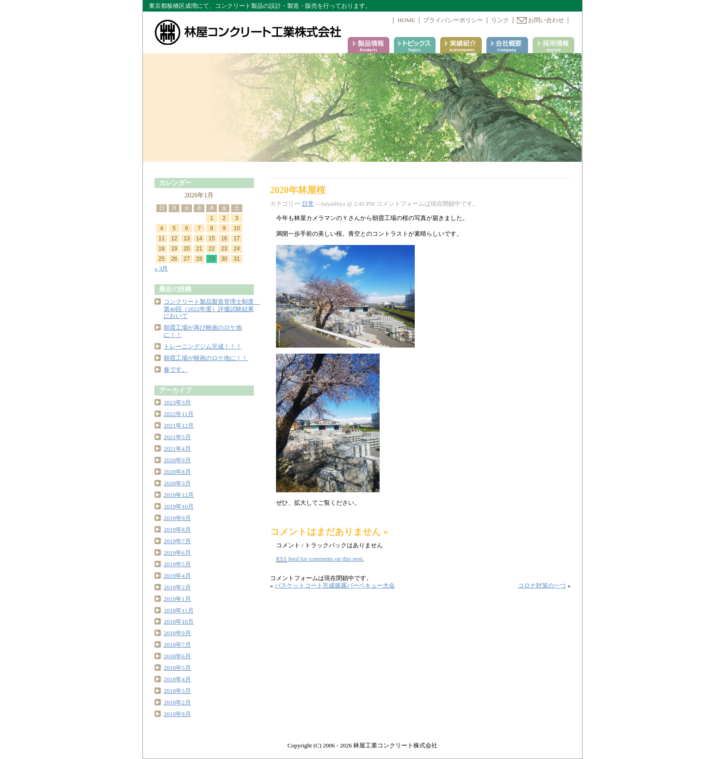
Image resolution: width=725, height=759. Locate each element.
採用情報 (553, 45)
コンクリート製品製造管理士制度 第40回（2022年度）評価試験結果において (212, 309)
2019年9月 (177, 517)
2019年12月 (179, 494)
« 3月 (161, 268)
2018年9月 (177, 633)
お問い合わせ (540, 20)
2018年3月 (177, 690)
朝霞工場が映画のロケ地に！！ (206, 358)
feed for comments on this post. (320, 558)
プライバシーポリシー (453, 20)
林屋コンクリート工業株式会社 (249, 32)
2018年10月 (179, 621)
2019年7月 (177, 541)
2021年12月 (179, 425)
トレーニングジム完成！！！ (203, 346)
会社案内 (507, 45)
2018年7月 (177, 644)
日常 (308, 203)
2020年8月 (177, 471)
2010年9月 (177, 713)
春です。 (176, 369)
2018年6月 (177, 656)
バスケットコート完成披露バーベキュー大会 (335, 585)
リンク (500, 20)
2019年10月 (179, 506)
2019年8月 (177, 529)
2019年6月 (177, 552)
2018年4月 (177, 679)
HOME (406, 20)
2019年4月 (177, 575)
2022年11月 (179, 413)
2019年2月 (177, 587)
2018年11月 (179, 610)
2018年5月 (177, 667)
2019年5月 (177, 564)
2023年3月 (177, 402)
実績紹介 (461, 45)
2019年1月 (177, 598)
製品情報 (368, 45)
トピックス (415, 45)
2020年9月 (177, 460)
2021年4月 (177, 448)
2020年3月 (177, 483)
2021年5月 (177, 437)
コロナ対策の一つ (542, 585)
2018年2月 (177, 702)
